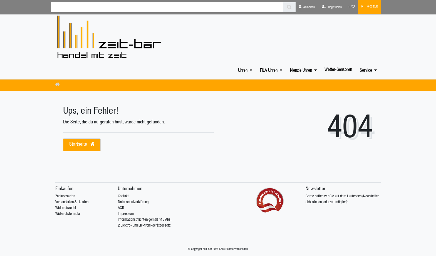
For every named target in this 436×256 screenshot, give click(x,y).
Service (366, 71)
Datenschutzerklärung (133, 202)
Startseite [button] (82, 144)
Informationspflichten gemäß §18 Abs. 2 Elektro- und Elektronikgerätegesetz (144, 223)
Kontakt (123, 196)
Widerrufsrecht (65, 208)
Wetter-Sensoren (338, 70)
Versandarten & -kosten (71, 202)
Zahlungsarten (65, 196)
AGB (121, 208)
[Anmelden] (307, 7)
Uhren (242, 71)
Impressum (126, 214)
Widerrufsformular (68, 214)
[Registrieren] (332, 7)
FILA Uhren (269, 71)
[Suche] (289, 7)
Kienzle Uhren (301, 71)
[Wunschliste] (351, 7)
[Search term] (167, 7)
